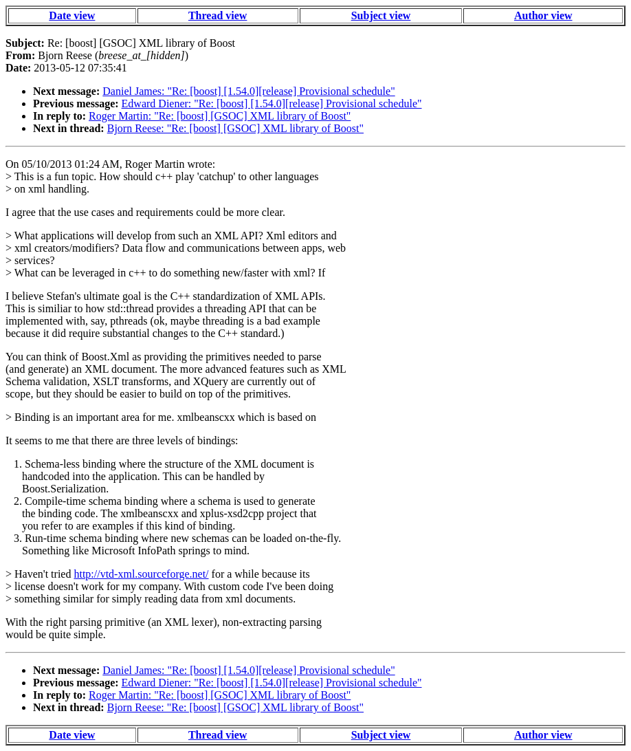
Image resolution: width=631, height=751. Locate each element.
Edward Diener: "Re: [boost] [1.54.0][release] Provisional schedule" (272, 103)
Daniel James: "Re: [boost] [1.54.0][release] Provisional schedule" (248, 91)
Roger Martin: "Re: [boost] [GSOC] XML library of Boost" (220, 116)
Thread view (217, 15)
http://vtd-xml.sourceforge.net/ (141, 574)
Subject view (381, 15)
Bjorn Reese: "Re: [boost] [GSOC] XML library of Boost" (235, 128)
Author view (543, 15)
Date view (72, 15)
